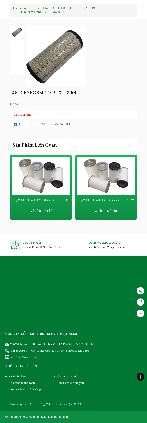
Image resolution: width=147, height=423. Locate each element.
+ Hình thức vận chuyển (69, 383)
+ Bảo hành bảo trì (65, 376)
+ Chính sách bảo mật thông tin (25, 389)
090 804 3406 (54, 350)
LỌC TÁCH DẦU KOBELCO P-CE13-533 (41, 200)
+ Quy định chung (16, 376)
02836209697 (20, 350)
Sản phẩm (42, 8)
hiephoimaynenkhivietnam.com (49, 416)
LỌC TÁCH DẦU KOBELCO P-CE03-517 (106, 200)
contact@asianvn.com (26, 357)
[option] (17, 32)
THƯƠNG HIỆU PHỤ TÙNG (76, 8)
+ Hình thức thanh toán (20, 383)
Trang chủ (20, 8)
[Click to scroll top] (140, 377)
